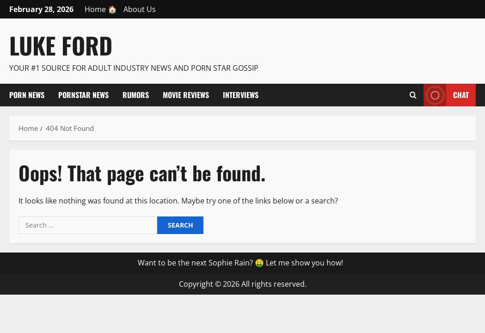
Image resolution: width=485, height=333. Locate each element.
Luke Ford (60, 45)
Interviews (240, 94)
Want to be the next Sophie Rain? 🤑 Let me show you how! (240, 263)
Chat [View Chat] (446, 95)
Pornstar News (83, 94)
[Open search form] (413, 95)
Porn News (26, 94)
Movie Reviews (186, 94)
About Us (139, 9)
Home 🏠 (101, 9)
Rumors (136, 94)
